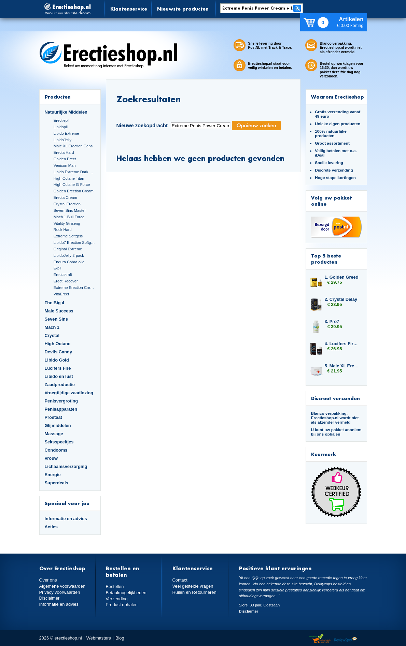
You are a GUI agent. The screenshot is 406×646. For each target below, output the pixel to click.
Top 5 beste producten (326, 259)
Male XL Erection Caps (73, 146)
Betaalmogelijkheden (126, 592)
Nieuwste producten (183, 9)
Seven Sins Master (70, 210)
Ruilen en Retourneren (194, 592)
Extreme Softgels (68, 236)
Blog (119, 638)
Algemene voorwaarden (62, 586)
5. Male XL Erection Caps (342, 365)
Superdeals (56, 482)
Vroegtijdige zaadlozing (69, 392)
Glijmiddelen (58, 425)
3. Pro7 (332, 321)
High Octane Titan (69, 178)
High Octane (58, 343)
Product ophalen (122, 604)
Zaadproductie (60, 384)
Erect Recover (66, 281)
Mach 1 (52, 327)
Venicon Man (65, 165)
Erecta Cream (65, 197)
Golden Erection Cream (74, 191)
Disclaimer (49, 598)
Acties (51, 526)
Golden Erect (65, 159)
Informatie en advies (66, 518)
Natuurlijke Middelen (66, 112)
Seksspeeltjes (59, 441)
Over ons (48, 580)
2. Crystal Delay (341, 299)
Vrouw (51, 458)
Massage (54, 433)
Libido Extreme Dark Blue (74, 172)
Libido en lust (59, 376)
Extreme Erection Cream (74, 287)
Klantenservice (128, 9)
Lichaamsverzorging (66, 466)
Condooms (56, 450)
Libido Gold (57, 360)
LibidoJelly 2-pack (69, 255)
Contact (179, 580)
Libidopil (61, 127)
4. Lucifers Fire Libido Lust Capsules (342, 343)
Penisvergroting (61, 400)
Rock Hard (63, 229)
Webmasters (98, 638)
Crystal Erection (67, 204)
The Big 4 (55, 302)
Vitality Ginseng (67, 223)
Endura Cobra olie (69, 262)
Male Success (59, 310)
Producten (58, 97)
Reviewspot (345, 639)
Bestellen (115, 586)
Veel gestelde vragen (192, 586)
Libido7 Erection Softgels (74, 242)
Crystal (52, 335)
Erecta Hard (64, 152)
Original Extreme (68, 249)
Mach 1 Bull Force (69, 217)
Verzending (117, 598)
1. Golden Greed (342, 277)
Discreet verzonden (335, 398)
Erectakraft (63, 275)
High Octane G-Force (72, 184)
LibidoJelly (62, 140)
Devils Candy (58, 351)
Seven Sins (56, 319)
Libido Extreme (66, 133)
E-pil (57, 268)
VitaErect (61, 294)
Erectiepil (61, 120)
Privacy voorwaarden (59, 592)
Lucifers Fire (58, 368)
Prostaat (53, 417)
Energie (53, 474)
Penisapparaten (61, 409)
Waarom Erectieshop (337, 97)
